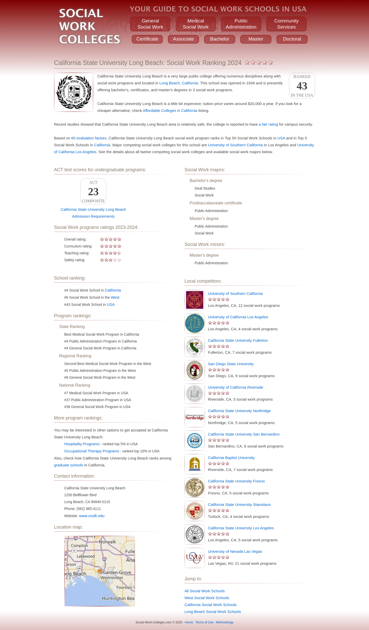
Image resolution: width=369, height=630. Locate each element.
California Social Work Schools (210, 604)
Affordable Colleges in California (170, 110)
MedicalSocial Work (195, 24)
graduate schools (68, 465)
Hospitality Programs (81, 444)
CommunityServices (286, 24)
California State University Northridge (239, 411)
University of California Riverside (235, 387)
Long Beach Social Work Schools (212, 611)
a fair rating (268, 124)
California (190, 83)
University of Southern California (235, 145)
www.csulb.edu (91, 516)
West (115, 297)
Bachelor (219, 39)
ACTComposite (93, 191)
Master (255, 39)
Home (189, 622)
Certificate (147, 39)
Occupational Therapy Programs (91, 451)
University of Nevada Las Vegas (235, 551)
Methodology (225, 622)
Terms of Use (204, 622)
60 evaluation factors (89, 138)
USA (281, 138)
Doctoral (292, 39)
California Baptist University (231, 457)
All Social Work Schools (204, 591)
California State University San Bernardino (244, 434)
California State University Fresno (236, 481)
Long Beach (169, 83)
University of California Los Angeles (238, 317)
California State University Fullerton (238, 340)
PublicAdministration (241, 24)
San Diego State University (231, 364)
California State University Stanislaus (239, 504)
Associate (183, 39)
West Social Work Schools (206, 598)
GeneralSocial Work (150, 24)
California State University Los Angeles (241, 528)
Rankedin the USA (302, 85)
